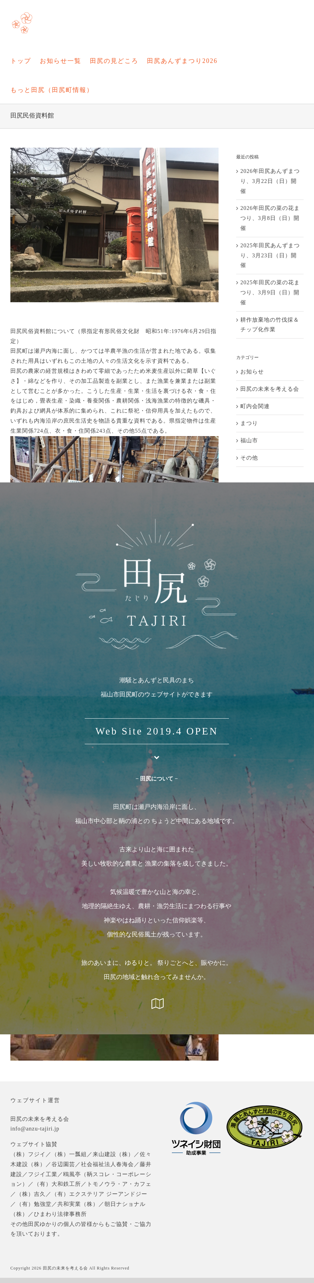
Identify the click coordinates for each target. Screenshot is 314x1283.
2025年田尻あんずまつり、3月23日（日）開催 (270, 255)
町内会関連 (255, 406)
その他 (249, 458)
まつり (249, 423)
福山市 (249, 440)
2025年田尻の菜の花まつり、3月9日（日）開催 (270, 292)
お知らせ (252, 372)
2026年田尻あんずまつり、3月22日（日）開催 (270, 181)
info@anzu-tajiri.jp (34, 1129)
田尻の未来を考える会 (269, 389)
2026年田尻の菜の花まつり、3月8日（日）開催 (270, 218)
